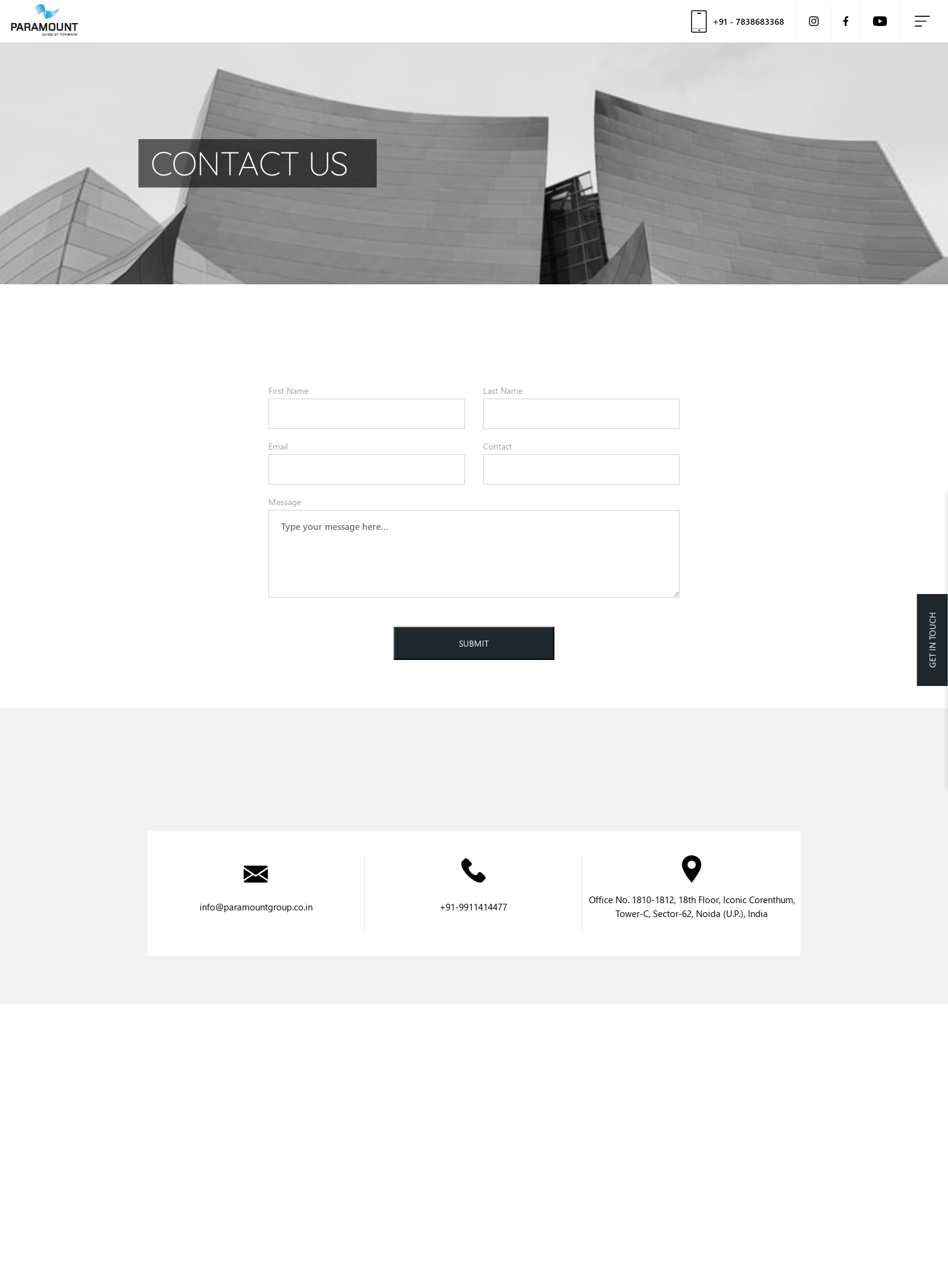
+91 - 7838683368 (737, 21)
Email (278, 446)
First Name (288, 390)
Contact (497, 446)
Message (284, 502)
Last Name (502, 390)
